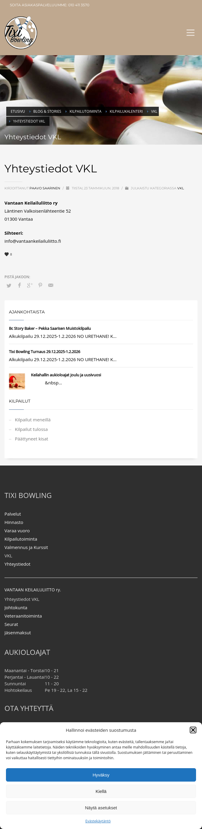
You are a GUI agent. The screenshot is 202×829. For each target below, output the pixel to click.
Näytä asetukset (101, 807)
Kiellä (101, 791)
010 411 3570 (78, 5)
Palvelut (12, 514)
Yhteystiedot (17, 564)
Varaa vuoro (17, 530)
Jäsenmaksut (17, 632)
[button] (193, 730)
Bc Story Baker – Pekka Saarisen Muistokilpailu (50, 328)
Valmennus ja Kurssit (26, 547)
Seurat (11, 624)
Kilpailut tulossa (31, 429)
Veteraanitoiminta (23, 616)
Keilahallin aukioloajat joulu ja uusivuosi (66, 375)
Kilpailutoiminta (20, 539)
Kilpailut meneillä (33, 420)
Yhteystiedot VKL (21, 599)
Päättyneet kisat (31, 439)
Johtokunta (15, 607)
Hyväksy (101, 774)
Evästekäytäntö (98, 821)
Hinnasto (13, 522)
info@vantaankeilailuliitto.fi (32, 241)
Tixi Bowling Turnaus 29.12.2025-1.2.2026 (44, 351)
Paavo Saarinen (45, 188)
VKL (180, 188)
